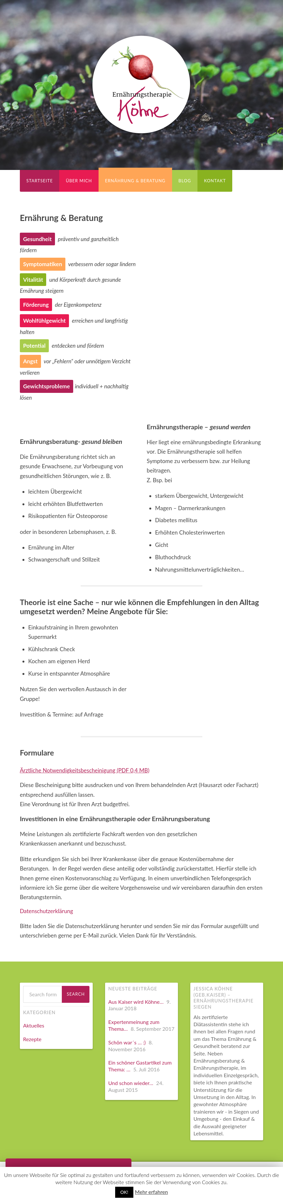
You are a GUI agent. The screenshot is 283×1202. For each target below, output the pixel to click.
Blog (185, 180)
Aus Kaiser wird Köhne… (136, 1002)
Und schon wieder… (130, 1083)
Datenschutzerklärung (47, 911)
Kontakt (215, 180)
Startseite (39, 180)
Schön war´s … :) (127, 1042)
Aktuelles (33, 1025)
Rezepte (32, 1039)
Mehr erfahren (151, 1192)
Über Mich (79, 180)
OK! (124, 1192)
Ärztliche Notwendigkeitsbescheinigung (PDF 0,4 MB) (85, 770)
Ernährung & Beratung (135, 180)
